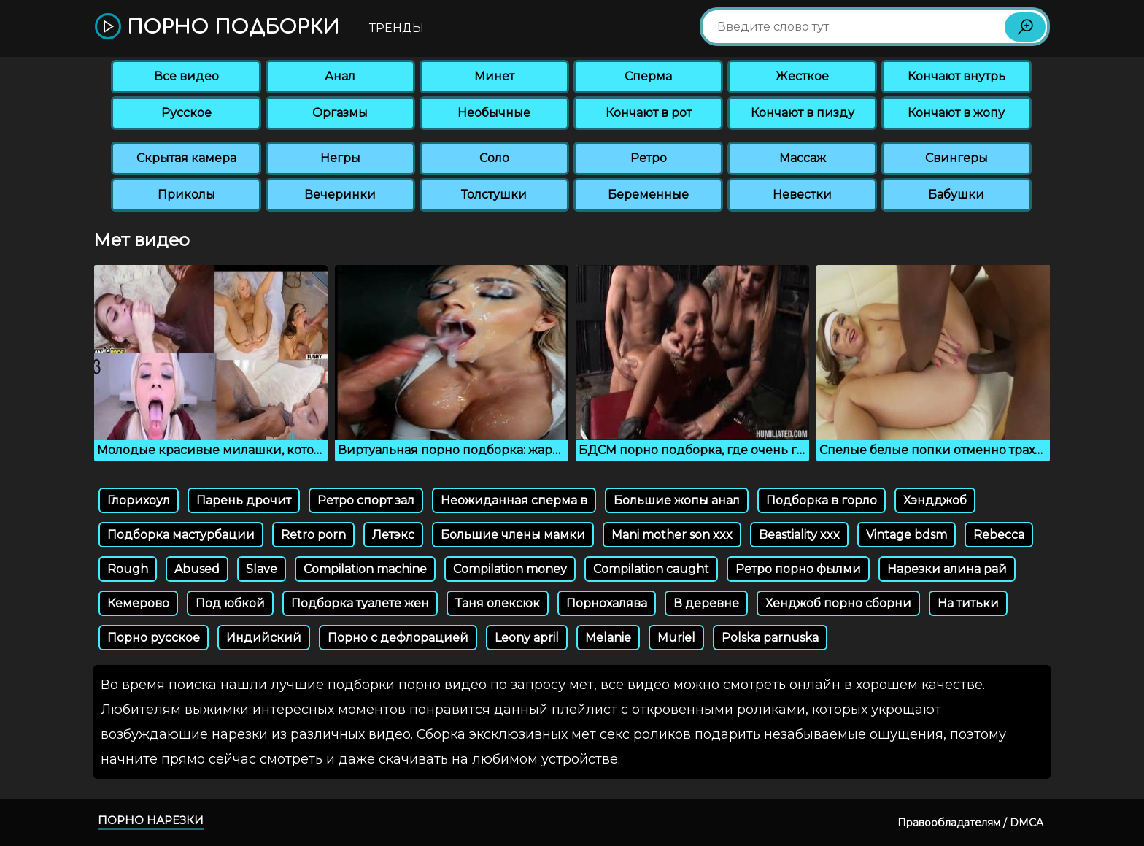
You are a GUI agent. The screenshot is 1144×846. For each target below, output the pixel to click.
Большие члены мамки (513, 535)
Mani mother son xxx (672, 535)
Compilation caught (651, 569)
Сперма (648, 76)
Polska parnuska (770, 638)
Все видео (186, 76)
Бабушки (956, 194)
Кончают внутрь (956, 76)
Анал (340, 76)
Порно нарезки (151, 820)
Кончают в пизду (802, 113)
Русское (186, 113)
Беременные (648, 194)
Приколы (186, 194)
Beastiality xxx (799, 535)
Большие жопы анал (677, 500)
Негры (340, 158)
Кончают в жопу (956, 113)
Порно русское (153, 638)
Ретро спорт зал (365, 500)
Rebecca (998, 535)
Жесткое (802, 76)
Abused (197, 569)
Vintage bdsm (906, 535)
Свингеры (956, 158)
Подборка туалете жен (360, 603)
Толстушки (494, 194)
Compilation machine (365, 569)
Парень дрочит (243, 500)
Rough (127, 569)
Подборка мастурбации (181, 535)
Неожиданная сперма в (514, 500)
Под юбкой (230, 603)
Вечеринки (340, 194)
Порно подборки (217, 27)
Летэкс (393, 535)
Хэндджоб (935, 500)
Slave (261, 569)
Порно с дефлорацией (398, 638)
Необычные (493, 113)
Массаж (802, 158)
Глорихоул (138, 500)
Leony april (527, 638)
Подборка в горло (821, 500)
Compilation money (510, 569)
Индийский (263, 638)
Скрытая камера (186, 158)
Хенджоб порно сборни (838, 603)
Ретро (648, 158)
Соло (494, 158)
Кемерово (138, 603)
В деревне (706, 603)
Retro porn (313, 535)
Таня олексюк (497, 603)
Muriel (676, 638)
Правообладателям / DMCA (970, 822)
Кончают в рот (649, 113)
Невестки (802, 194)
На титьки (968, 603)
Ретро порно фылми (798, 569)
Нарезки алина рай (947, 569)
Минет (494, 76)
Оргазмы (340, 113)
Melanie (608, 638)
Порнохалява (606, 603)
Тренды (396, 28)
